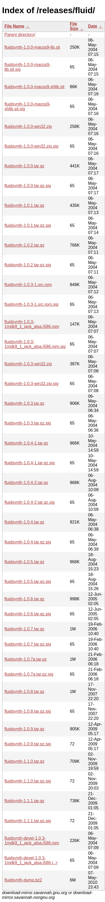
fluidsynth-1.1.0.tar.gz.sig (27, 781)
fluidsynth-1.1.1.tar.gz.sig (27, 821)
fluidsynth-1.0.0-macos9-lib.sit (32, 47)
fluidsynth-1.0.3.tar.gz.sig (27, 423)
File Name (14, 26)
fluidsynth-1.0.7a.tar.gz (25, 659)
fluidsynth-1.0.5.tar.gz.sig (27, 581)
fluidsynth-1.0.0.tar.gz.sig (27, 185)
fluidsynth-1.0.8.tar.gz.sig (27, 711)
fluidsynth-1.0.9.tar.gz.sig (27, 744)
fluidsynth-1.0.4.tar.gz (24, 522)
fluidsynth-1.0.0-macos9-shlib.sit (34, 86)
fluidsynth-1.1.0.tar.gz (24, 761)
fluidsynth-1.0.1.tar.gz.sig (27, 225)
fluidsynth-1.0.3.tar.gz (24, 403)
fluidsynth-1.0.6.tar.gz (24, 599)
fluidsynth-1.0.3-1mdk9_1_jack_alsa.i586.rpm (31, 324)
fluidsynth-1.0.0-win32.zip (28, 126)
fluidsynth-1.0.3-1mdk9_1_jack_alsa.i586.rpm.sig (35, 344)
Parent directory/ (19, 34)
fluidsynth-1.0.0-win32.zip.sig (31, 146)
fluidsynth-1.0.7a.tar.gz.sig (28, 674)
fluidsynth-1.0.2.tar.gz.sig (27, 265)
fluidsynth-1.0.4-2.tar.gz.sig (29, 502)
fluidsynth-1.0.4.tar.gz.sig (27, 542)
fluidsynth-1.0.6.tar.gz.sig (27, 614)
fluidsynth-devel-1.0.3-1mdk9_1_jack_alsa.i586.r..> (31, 860)
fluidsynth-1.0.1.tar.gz (24, 205)
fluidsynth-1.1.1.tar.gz (24, 801)
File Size (74, 26)
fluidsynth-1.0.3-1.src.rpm (28, 284)
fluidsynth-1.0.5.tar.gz (24, 562)
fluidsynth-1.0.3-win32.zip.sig (31, 383)
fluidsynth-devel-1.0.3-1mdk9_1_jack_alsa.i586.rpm (31, 840)
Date (92, 26)
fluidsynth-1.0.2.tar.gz (24, 245)
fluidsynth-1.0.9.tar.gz (24, 729)
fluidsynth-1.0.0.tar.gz (24, 166)
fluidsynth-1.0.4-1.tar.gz (26, 443)
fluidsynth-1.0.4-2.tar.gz (26, 482)
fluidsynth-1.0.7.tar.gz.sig (27, 644)
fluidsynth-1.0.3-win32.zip (28, 364)
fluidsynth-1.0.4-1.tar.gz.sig (29, 463)
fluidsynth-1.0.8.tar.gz (24, 691)
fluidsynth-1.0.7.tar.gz (24, 629)
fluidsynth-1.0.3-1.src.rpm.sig (31, 304)
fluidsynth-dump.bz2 (23, 880)
